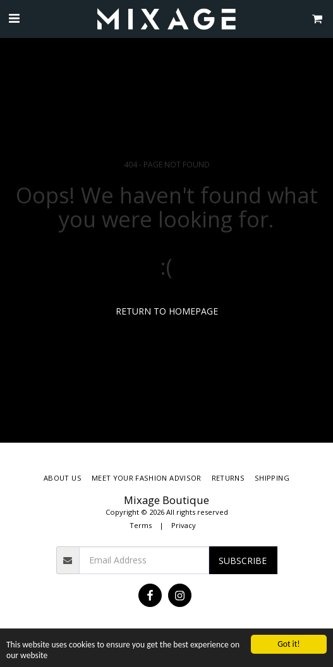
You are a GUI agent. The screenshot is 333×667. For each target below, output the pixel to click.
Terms (141, 525)
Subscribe (243, 561)
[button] (14, 18)
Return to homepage (167, 311)
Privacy (183, 525)
